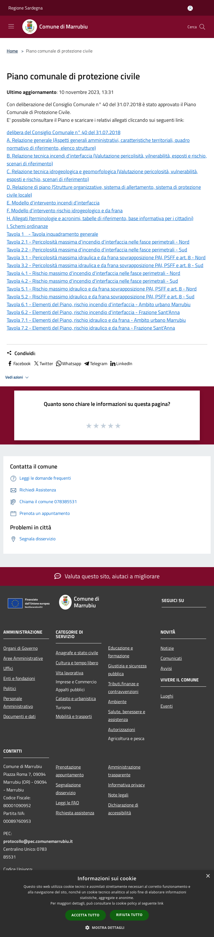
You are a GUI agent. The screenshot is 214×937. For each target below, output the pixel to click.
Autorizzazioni (121, 729)
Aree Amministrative (23, 658)
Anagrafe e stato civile (77, 652)
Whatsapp (68, 363)
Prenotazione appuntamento (70, 771)
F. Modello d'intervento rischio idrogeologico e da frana (65, 210)
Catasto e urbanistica (76, 698)
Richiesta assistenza (75, 812)
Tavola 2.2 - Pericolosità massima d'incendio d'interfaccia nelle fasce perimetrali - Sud (97, 249)
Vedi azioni (17, 377)
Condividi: (21, 353)
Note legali (118, 794)
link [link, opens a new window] (161, 903)
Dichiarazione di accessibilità (123, 809)
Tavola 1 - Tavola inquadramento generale (52, 234)
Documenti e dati (19, 716)
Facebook (19, 363)
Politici (9, 688)
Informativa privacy (126, 784)
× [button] (208, 876)
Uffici (8, 668)
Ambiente (117, 701)
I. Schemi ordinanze (27, 226)
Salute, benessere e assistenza (126, 715)
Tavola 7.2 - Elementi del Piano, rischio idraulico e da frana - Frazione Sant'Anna (91, 328)
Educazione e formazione (120, 652)
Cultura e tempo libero (77, 662)
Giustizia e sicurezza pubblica (127, 669)
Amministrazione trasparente (124, 771)
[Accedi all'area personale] (190, 8)
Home (12, 50)
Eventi (166, 706)
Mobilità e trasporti (74, 716)
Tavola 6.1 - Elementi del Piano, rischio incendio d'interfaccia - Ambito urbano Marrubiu (99, 304)
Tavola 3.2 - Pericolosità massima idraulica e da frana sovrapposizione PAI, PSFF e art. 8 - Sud (105, 265)
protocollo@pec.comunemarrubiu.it (38, 841)
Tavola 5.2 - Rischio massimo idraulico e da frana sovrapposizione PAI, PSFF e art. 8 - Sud (100, 296)
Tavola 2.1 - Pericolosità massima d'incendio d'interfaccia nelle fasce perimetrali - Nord (98, 242)
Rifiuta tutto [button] (129, 914)
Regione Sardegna (25, 7)
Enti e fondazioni (19, 678)
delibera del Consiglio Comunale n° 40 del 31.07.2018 (63, 132)
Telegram (95, 363)
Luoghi (166, 696)
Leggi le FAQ (67, 802)
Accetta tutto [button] (85, 915)
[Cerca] (202, 26)
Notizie (167, 648)
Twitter (43, 363)
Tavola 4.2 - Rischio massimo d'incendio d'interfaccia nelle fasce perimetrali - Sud (92, 281)
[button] (107, 927)
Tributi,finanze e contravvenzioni (123, 687)
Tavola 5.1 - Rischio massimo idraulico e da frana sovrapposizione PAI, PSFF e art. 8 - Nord (102, 288)
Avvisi (166, 668)
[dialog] (107, 903)
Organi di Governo (20, 648)
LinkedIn (121, 363)
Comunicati (171, 658)
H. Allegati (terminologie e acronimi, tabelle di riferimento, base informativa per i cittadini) (100, 218)
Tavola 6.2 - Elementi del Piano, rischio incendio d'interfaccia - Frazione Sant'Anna (93, 312)
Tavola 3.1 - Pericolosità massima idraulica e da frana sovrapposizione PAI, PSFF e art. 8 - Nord (106, 257)
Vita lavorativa (69, 672)
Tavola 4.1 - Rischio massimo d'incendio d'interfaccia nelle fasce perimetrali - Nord (93, 273)
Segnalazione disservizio (68, 788)
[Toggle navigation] (11, 26)
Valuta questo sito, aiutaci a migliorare (107, 576)
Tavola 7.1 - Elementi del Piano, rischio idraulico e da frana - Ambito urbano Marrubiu (96, 320)
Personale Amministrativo (18, 702)
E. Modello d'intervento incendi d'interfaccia (53, 202)
